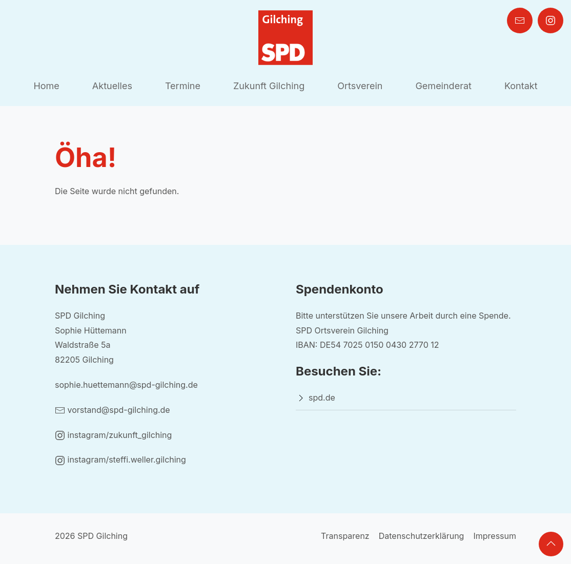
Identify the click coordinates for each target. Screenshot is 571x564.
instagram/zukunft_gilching (113, 435)
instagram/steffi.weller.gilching (120, 459)
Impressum (494, 536)
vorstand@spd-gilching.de (112, 410)
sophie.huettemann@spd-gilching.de (126, 385)
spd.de (322, 397)
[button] (551, 544)
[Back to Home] (285, 37)
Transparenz (345, 536)
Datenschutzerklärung (421, 536)
